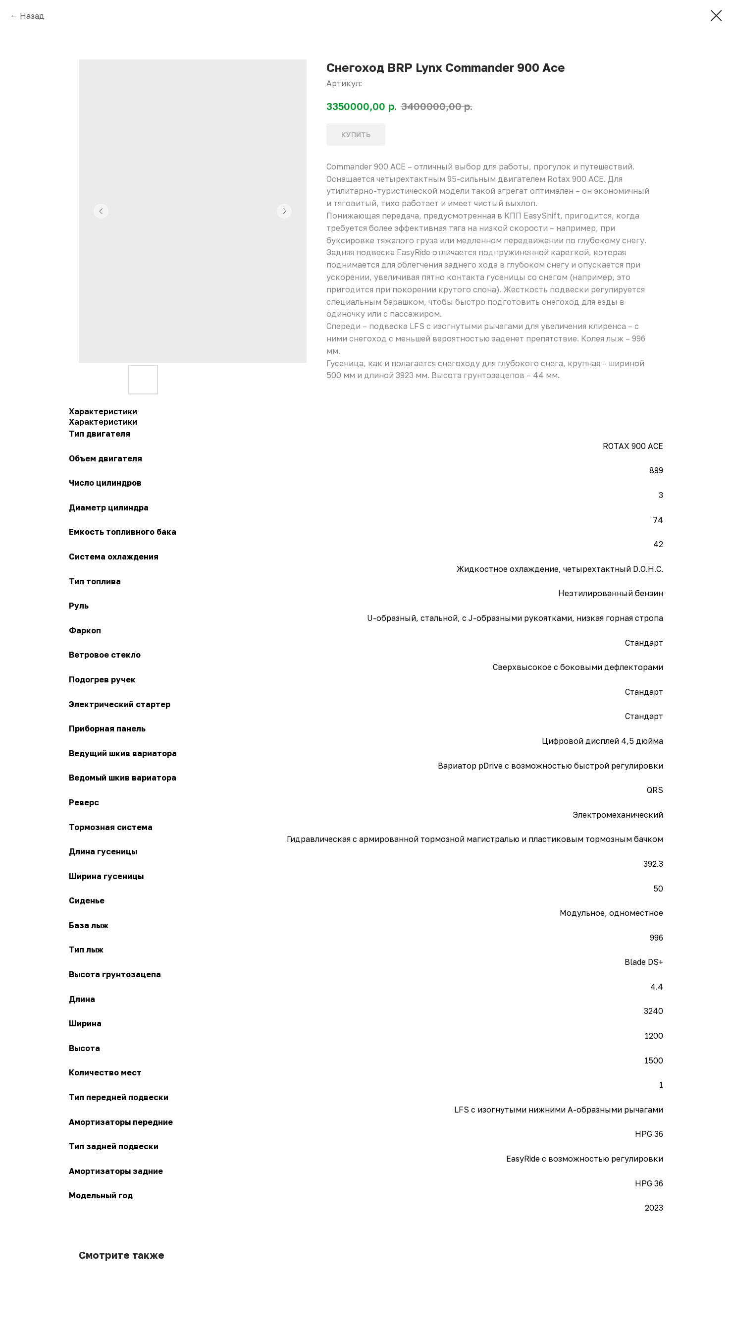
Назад (32, 16)
